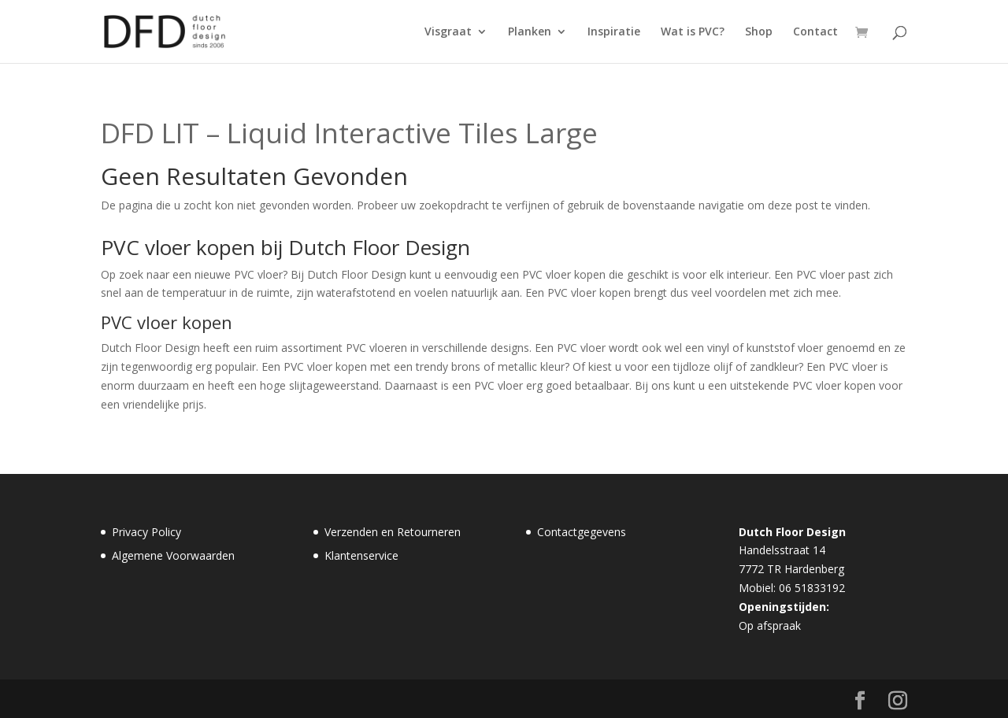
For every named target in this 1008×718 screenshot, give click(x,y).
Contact (815, 32)
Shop (759, 32)
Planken (529, 32)
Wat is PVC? (692, 32)
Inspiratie (613, 32)
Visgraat (448, 32)
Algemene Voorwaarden (173, 555)
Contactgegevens (581, 531)
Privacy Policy (146, 531)
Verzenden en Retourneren (392, 531)
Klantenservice (361, 555)
